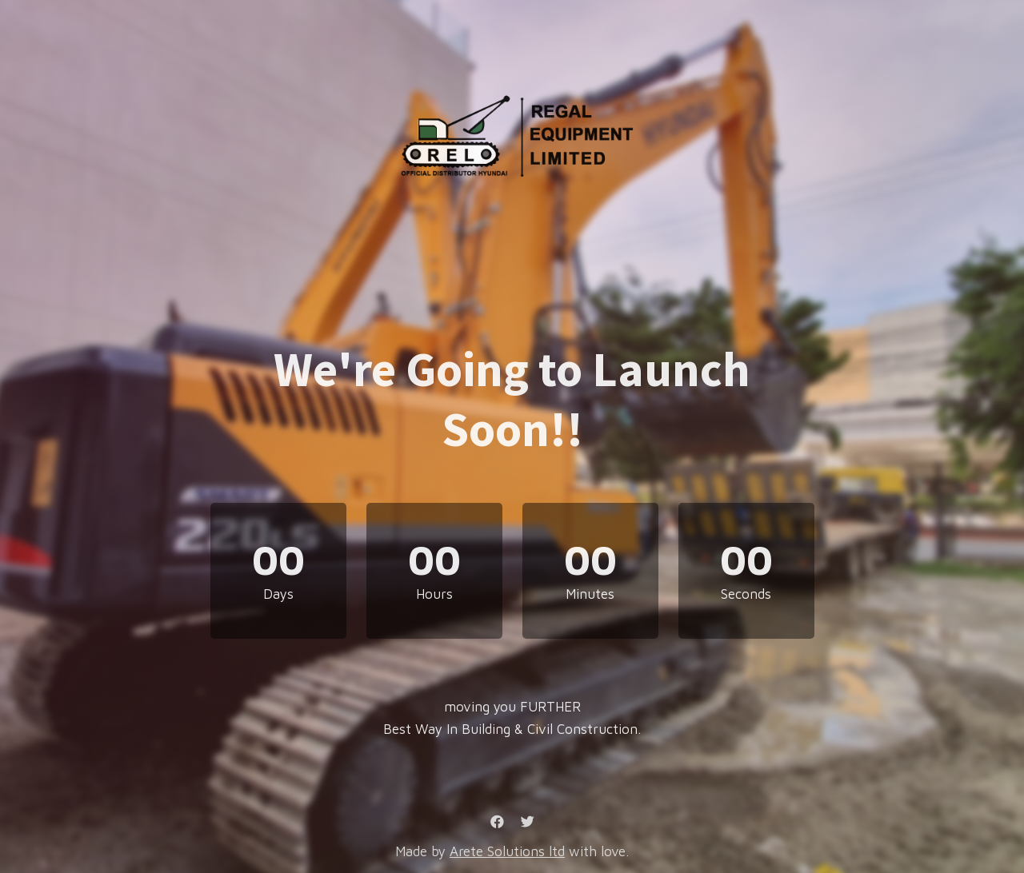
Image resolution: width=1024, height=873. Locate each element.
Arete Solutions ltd (507, 851)
